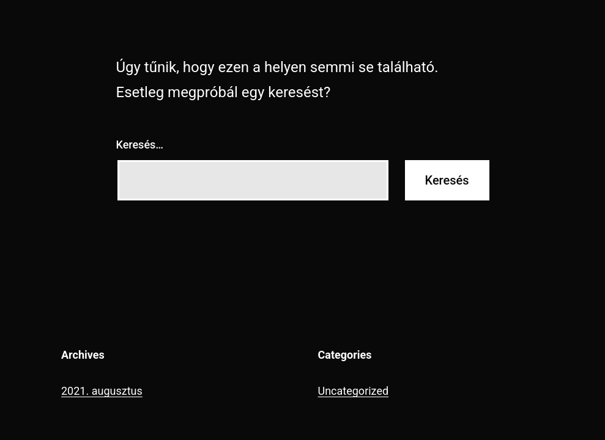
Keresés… (140, 144)
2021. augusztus (102, 390)
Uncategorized (353, 390)
